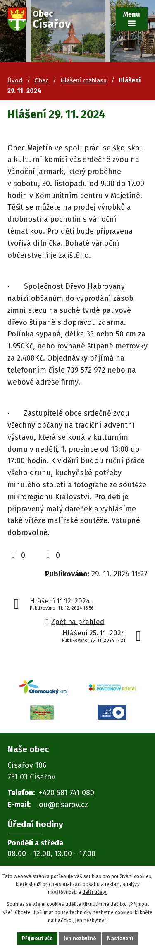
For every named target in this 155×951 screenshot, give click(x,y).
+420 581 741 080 (66, 792)
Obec (41, 80)
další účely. (94, 892)
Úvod (14, 80)
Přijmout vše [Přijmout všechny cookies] (37, 938)
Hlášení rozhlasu (83, 80)
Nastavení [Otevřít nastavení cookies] (120, 938)
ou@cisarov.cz (63, 804)
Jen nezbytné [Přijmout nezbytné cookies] (80, 938)
